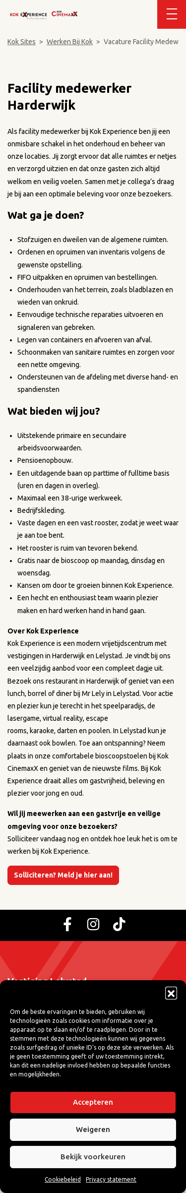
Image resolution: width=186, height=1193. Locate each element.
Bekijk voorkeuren (93, 1156)
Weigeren (93, 1129)
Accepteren (93, 1102)
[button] (171, 993)
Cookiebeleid (63, 1179)
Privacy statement (111, 1179)
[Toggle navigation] (171, 14)
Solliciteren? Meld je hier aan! (63, 875)
